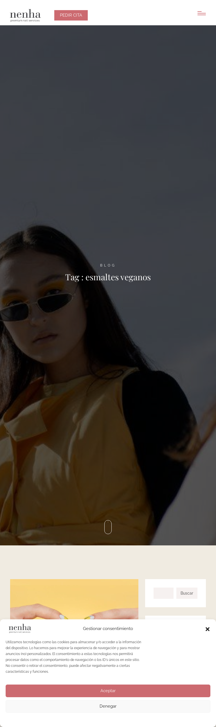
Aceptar (108, 690)
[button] (207, 628)
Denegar (108, 706)
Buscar (187, 593)
